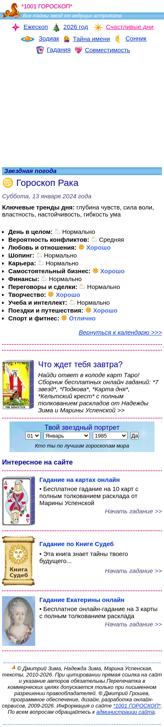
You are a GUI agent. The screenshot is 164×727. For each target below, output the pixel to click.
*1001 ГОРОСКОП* (137, 706)
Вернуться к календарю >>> (120, 332)
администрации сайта (125, 712)
